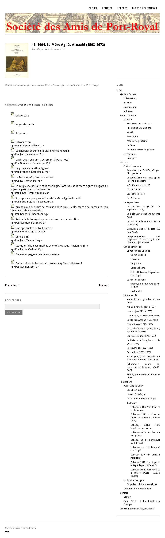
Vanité (130, 132)
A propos (122, 8)
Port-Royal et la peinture (139, 123)
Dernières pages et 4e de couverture (37, 254)
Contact (107, 8)
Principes (131, 158)
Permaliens (47, 105)
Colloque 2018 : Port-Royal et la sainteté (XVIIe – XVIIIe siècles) (145, 472)
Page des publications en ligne (142, 484)
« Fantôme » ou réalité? (138, 185)
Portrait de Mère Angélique (140, 149)
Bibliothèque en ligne (144, 8)
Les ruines (135, 259)
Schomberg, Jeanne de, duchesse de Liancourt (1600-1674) (143, 367)
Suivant (103, 285)
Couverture (22, 115)
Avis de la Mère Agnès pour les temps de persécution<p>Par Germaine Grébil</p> (44, 221)
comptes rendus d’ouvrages (137, 488)
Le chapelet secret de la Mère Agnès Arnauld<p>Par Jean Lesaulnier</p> (39, 152)
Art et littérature (128, 115)
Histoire (124, 162)
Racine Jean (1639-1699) (139, 352)
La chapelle (136, 291)
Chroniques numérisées (28, 105)
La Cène (131, 145)
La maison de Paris (136, 279)
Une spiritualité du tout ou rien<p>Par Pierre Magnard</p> (31, 230)
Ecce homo (132, 136)
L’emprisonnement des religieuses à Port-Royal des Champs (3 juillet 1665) (143, 239)
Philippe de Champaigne (139, 128)
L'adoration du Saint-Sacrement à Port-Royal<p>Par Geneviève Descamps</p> (39, 161)
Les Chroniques (134, 390)
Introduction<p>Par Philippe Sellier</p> (27, 144)
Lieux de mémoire (132, 246)
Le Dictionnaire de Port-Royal (141, 398)
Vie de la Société (128, 94)
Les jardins (136, 263)
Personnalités (130, 295)
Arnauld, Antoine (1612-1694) (141, 307)
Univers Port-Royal (136, 394)
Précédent (11, 285)
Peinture (128, 119)
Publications (126, 382)
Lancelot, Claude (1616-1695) (141, 336)
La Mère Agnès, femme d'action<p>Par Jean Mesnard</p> (31, 179)
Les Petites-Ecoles (136, 194)
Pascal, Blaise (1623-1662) (140, 347)
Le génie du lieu (138, 255)
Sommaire (22, 133)
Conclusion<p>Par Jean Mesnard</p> (26, 238)
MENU (119, 90)
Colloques (132, 403)
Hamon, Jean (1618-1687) (139, 311)
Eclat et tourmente (132, 166)
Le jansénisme (134, 189)
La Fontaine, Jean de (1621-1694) (143, 315)
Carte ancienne (138, 268)
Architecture (130, 154)
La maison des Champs (138, 250)
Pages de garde (25, 124)
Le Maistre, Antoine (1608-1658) (143, 320)
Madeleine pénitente (137, 141)
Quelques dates (131, 202)
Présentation (130, 98)
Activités (128, 102)
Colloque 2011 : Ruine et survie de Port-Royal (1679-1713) (145, 417)
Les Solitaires (133, 198)
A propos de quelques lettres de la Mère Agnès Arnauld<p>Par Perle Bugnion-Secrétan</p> (45, 200)
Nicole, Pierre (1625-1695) (140, 324)
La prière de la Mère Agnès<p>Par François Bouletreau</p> (30, 170)
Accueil (93, 8)
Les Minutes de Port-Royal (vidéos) (137, 508)
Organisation (130, 107)
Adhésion (128, 111)
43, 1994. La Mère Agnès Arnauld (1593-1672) (68, 45)
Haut (8, 531)
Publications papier (133, 386)
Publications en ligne (134, 480)
